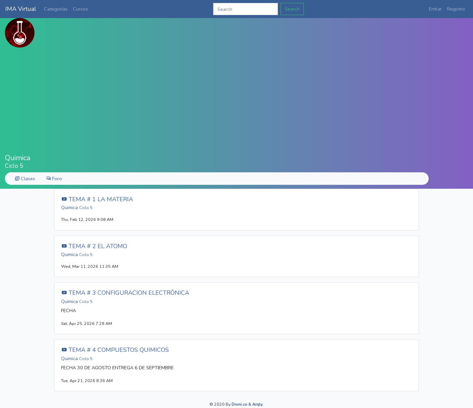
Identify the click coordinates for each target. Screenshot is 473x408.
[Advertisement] (236, 101)
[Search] (245, 9)
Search (292, 9)
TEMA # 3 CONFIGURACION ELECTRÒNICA (125, 293)
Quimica (77, 207)
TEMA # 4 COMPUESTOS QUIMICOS (115, 350)
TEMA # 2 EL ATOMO (94, 246)
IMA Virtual (20, 9)
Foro (54, 178)
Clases (25, 178)
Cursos (80, 9)
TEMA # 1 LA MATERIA (97, 199)
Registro (456, 9)
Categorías (56, 9)
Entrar (435, 9)
